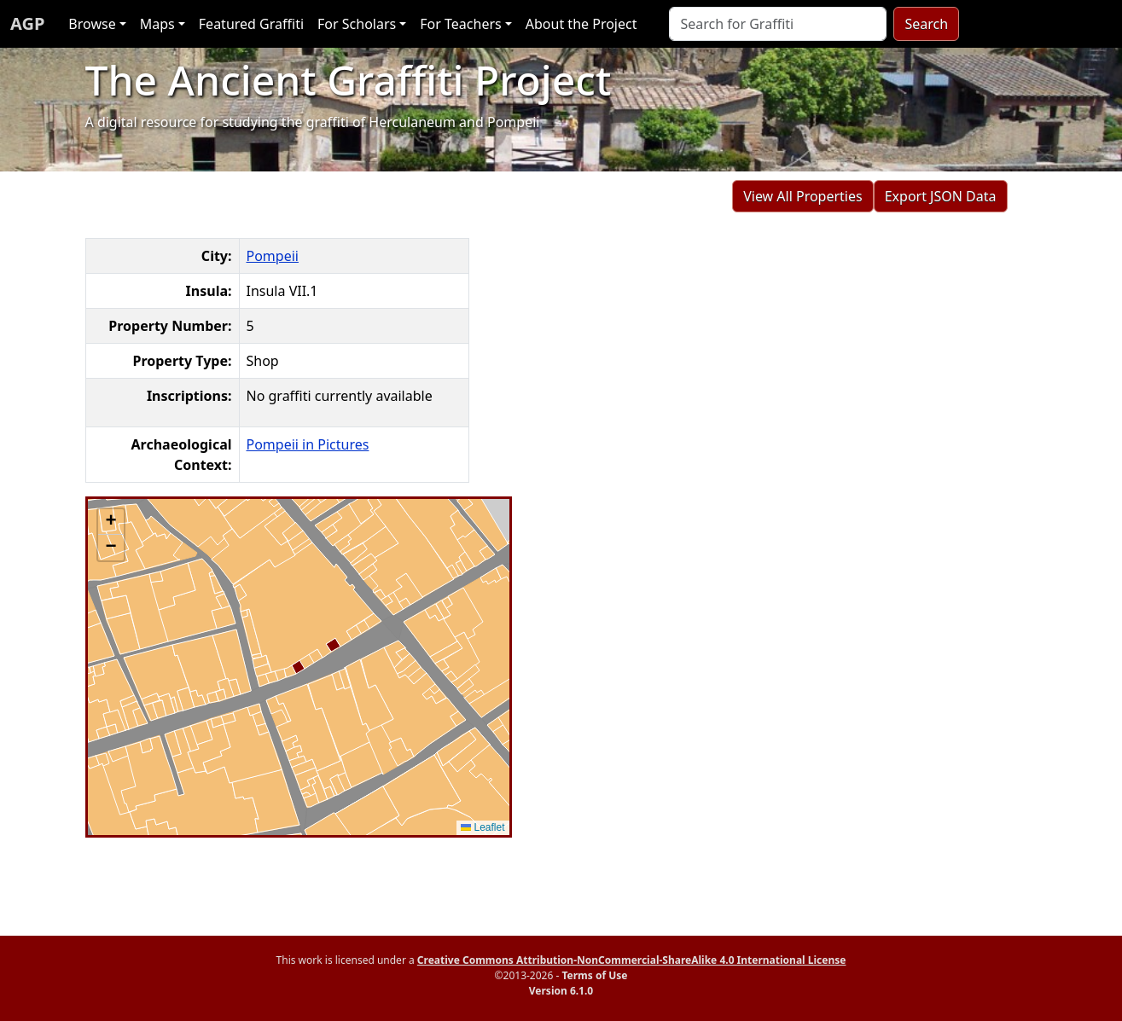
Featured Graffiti (251, 24)
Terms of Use (594, 975)
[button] (111, 522)
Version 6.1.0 (561, 990)
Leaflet (482, 827)
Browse (91, 24)
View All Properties (803, 196)
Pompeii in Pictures (308, 444)
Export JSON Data (941, 196)
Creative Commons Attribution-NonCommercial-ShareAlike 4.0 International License (631, 960)
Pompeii (273, 256)
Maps (157, 24)
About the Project (581, 24)
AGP (27, 23)
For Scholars (356, 24)
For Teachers (460, 24)
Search (926, 24)
